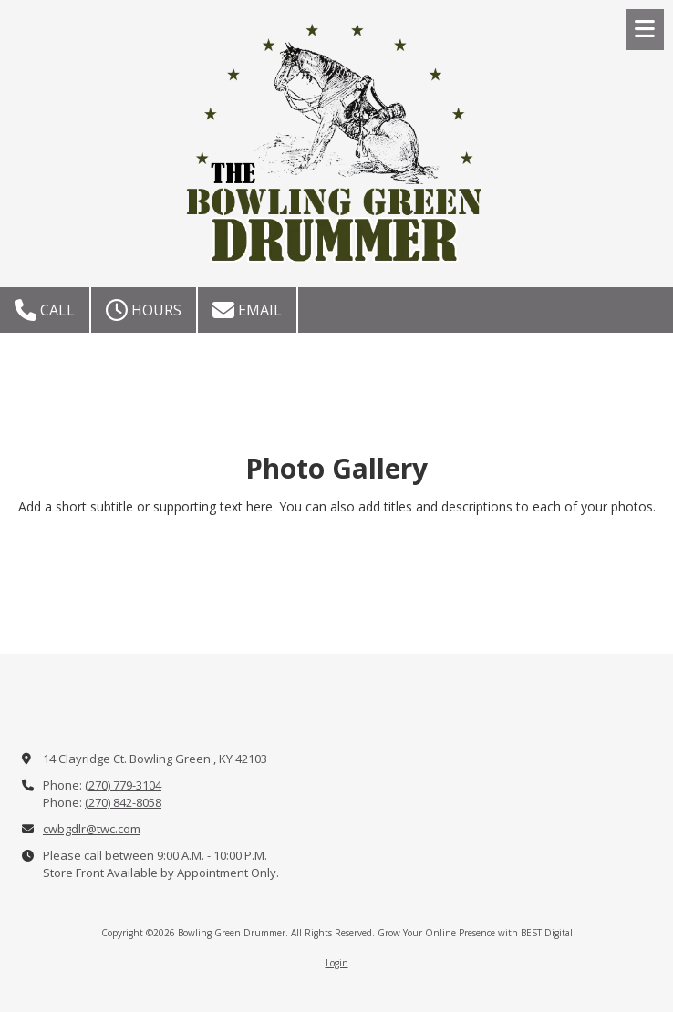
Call (45, 310)
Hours (143, 310)
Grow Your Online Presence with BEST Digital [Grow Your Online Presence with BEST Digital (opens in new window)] (475, 932)
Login (337, 962)
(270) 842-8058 (123, 802)
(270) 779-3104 (123, 785)
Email (247, 310)
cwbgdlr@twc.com (91, 829)
